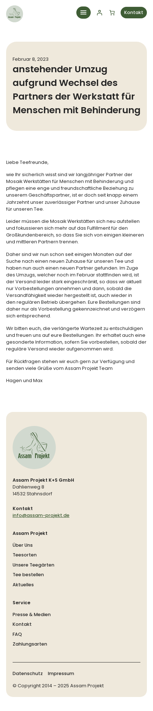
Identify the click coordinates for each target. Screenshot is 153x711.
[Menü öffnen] (83, 12)
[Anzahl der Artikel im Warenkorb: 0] (111, 12)
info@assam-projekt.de (41, 515)
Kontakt (133, 12)
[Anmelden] (99, 12)
